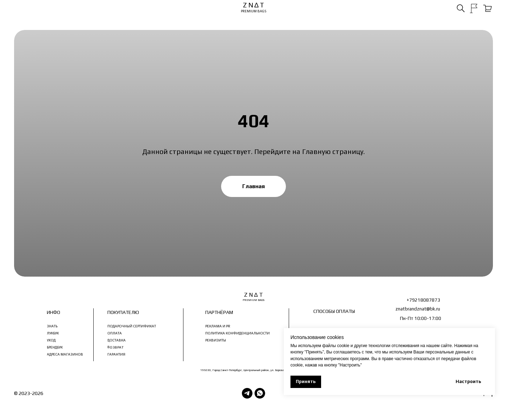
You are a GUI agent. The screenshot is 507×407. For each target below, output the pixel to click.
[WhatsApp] (260, 393)
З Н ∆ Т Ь (53, 393)
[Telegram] (247, 393)
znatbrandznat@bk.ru (417, 309)
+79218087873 (423, 300)
